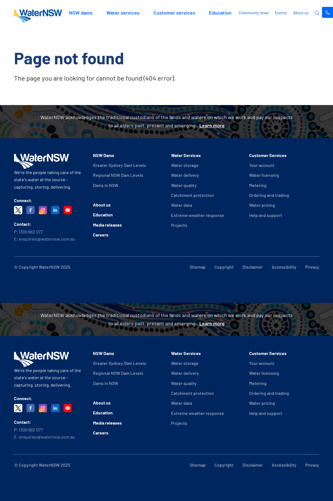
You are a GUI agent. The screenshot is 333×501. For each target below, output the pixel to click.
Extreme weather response (197, 215)
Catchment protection (192, 195)
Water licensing (264, 175)
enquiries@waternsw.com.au (47, 238)
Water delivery (185, 175)
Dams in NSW (105, 185)
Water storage (185, 165)
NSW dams (81, 13)
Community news (254, 12)
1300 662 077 (31, 231)
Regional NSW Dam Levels (118, 175)
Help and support (265, 215)
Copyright (224, 266)
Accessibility (284, 266)
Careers (100, 234)
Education (220, 13)
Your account (261, 165)
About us (301, 12)
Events (281, 12)
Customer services (174, 13)
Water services (123, 13)
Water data (181, 205)
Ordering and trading (269, 195)
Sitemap (198, 266)
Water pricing (262, 205)
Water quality (184, 185)
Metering (257, 185)
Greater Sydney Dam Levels (119, 165)
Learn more (212, 125)
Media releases (107, 224)
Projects (179, 225)
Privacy (312, 266)
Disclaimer (253, 266)
